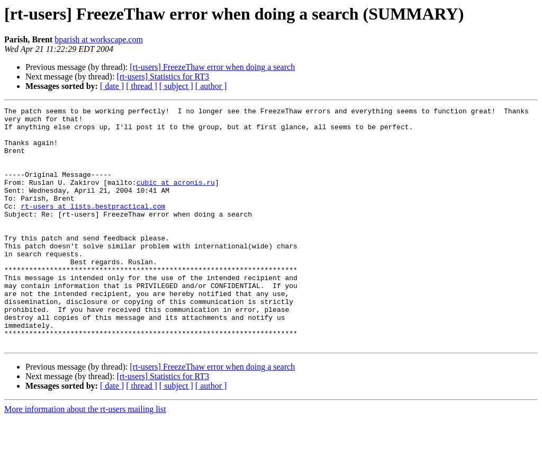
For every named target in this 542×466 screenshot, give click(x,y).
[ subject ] (176, 86)
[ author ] (211, 86)
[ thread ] (141, 86)
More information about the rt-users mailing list (85, 456)
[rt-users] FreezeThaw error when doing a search (212, 66)
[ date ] (112, 86)
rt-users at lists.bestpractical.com (93, 226)
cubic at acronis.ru (176, 198)
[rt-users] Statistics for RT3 (162, 76)
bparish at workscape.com (99, 39)
